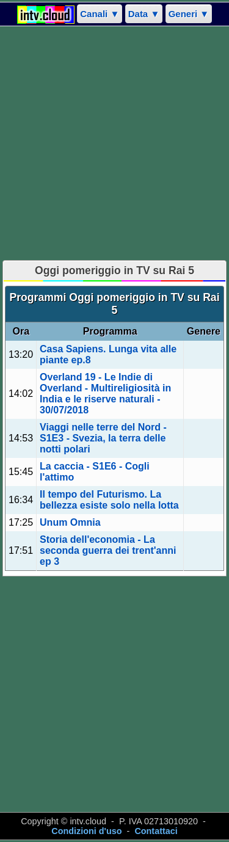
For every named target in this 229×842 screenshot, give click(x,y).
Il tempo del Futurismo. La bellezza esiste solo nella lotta (109, 499)
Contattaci (155, 831)
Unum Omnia (70, 522)
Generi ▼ (189, 14)
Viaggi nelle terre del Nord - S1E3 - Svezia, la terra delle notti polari (103, 438)
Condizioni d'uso (86, 831)
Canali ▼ (99, 14)
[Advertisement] (114, 143)
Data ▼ (144, 14)
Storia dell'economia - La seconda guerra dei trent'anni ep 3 (108, 550)
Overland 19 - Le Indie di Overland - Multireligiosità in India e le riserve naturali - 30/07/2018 (105, 393)
